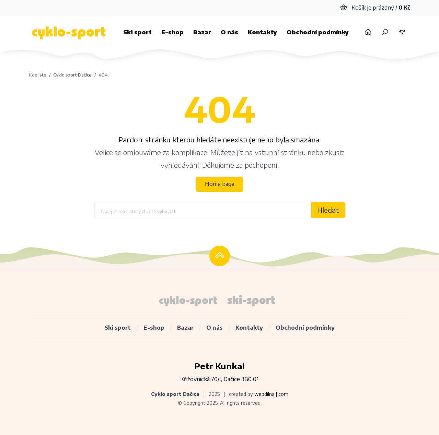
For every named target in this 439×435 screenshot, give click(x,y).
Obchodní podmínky (318, 32)
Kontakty (262, 32)
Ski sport (137, 32)
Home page (219, 183)
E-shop (172, 32)
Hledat (328, 209)
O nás (229, 32)
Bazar (202, 32)
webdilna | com (271, 394)
